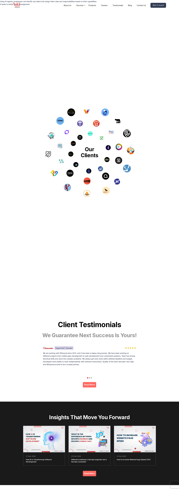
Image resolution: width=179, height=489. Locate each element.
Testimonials (118, 5)
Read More (89, 385)
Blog (130, 5)
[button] (158, 5)
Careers (104, 5)
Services (80, 5)
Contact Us (141, 5)
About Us (67, 5)
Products (92, 5)
